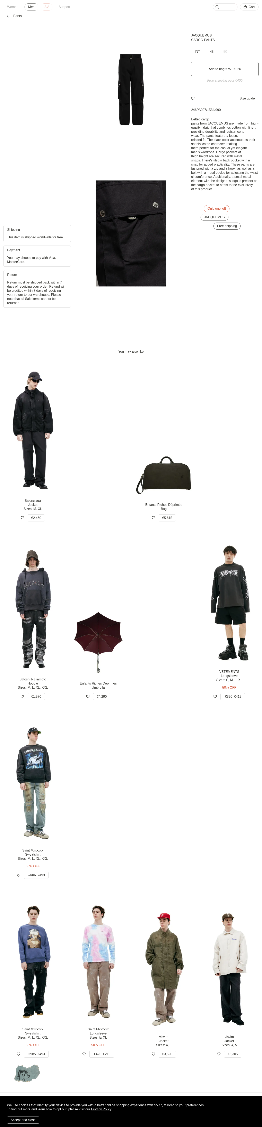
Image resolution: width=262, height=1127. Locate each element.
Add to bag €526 (225, 69)
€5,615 (167, 518)
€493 (36, 875)
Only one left (217, 208)
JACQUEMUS (201, 35)
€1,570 (36, 696)
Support (64, 7)
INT (197, 51)
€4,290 (102, 696)
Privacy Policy (101, 1109)
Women (12, 7)
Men (31, 7)
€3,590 (167, 1054)
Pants (14, 16)
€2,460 (36, 518)
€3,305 (233, 1054)
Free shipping (227, 226)
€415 (233, 697)
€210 (102, 1054)
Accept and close (23, 1120)
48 (212, 51)
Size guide (247, 98)
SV (46, 7)
